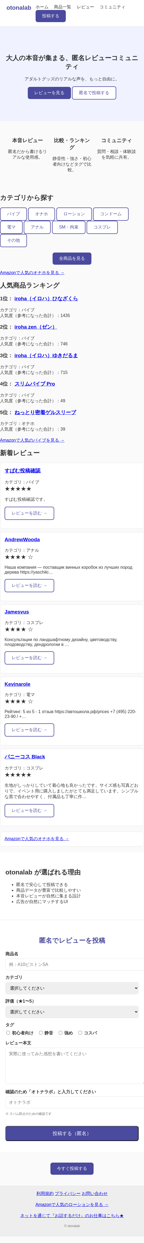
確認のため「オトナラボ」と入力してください (50, 1098)
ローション (74, 214)
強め (66, 1033)
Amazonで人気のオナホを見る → (32, 272)
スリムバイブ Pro (35, 384)
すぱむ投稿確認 (22, 471)
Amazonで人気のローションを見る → (71, 1211)
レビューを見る (49, 92)
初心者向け (19, 1033)
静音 (46, 1033)
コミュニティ (112, 7)
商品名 (11, 954)
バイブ (13, 214)
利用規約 (45, 1200)
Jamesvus (17, 612)
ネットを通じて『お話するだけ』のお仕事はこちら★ (72, 1222)
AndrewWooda (22, 539)
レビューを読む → (29, 513)
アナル (37, 227)
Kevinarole (17, 684)
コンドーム (111, 214)
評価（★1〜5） (20, 1001)
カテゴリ (14, 977)
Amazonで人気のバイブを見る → (32, 440)
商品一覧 (62, 7)
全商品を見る (72, 258)
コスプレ (102, 227)
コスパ (87, 1033)
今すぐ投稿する (72, 1175)
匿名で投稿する (94, 92)
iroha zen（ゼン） (36, 327)
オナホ (41, 214)
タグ (9, 1025)
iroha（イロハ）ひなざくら (46, 298)
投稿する (50, 15)
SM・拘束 (68, 227)
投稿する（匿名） (72, 1140)
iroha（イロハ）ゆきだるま (46, 355)
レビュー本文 (18, 1043)
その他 (13, 240)
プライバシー (68, 1200)
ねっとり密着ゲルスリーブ (45, 412)
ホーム (42, 7)
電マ (11, 227)
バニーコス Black (25, 757)
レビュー (85, 7)
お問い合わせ (95, 1200)
